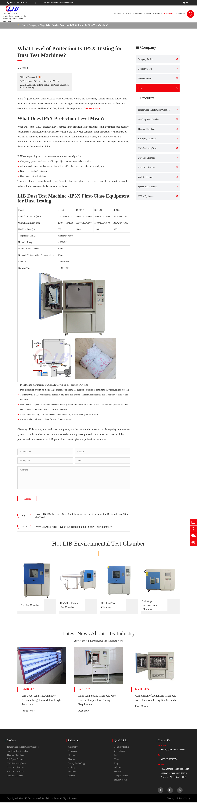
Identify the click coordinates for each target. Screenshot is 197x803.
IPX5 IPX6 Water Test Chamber (69, 605)
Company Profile (145, 59)
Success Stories (145, 78)
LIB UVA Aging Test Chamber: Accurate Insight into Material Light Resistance (41, 700)
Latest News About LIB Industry (98, 633)
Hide (40, 77)
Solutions (137, 13)
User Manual (119, 751)
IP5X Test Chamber (30, 605)
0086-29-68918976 (17, 3)
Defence (71, 776)
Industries (127, 13)
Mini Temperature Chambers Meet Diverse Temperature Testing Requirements (97, 700)
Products (117, 13)
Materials (72, 772)
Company (168, 13)
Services (147, 13)
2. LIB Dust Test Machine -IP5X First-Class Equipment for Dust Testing (44, 86)
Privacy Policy (183, 799)
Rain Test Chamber (146, 167)
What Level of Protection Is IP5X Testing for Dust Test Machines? (77, 25)
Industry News (120, 780)
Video (116, 760)
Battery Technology (76, 764)
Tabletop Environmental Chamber (150, 605)
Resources (157, 13)
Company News (145, 69)
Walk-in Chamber (146, 177)
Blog (42, 25)
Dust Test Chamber (146, 158)
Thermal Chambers (146, 129)
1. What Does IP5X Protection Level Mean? (39, 81)
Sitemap (170, 799)
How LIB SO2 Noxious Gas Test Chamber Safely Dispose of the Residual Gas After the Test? (81, 516)
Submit (27, 498)
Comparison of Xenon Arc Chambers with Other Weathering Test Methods (155, 698)
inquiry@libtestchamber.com (58, 3)
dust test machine (92, 108)
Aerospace (72, 751)
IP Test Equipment (146, 196)
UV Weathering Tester (147, 148)
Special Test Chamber (147, 186)
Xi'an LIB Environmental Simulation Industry (39, 799)
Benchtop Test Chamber (148, 119)
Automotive (73, 747)
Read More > (28, 711)
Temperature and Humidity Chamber (154, 110)
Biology (71, 768)
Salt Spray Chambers (147, 138)
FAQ (116, 755)
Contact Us (180, 13)
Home (24, 25)
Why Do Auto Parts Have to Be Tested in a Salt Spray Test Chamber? (73, 526)
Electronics (73, 755)
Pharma (71, 760)
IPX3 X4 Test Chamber (108, 605)
